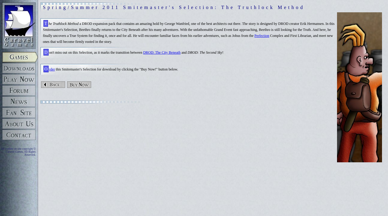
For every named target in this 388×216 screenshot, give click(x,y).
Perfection (261, 36)
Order (49, 69)
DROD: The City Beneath (162, 52)
